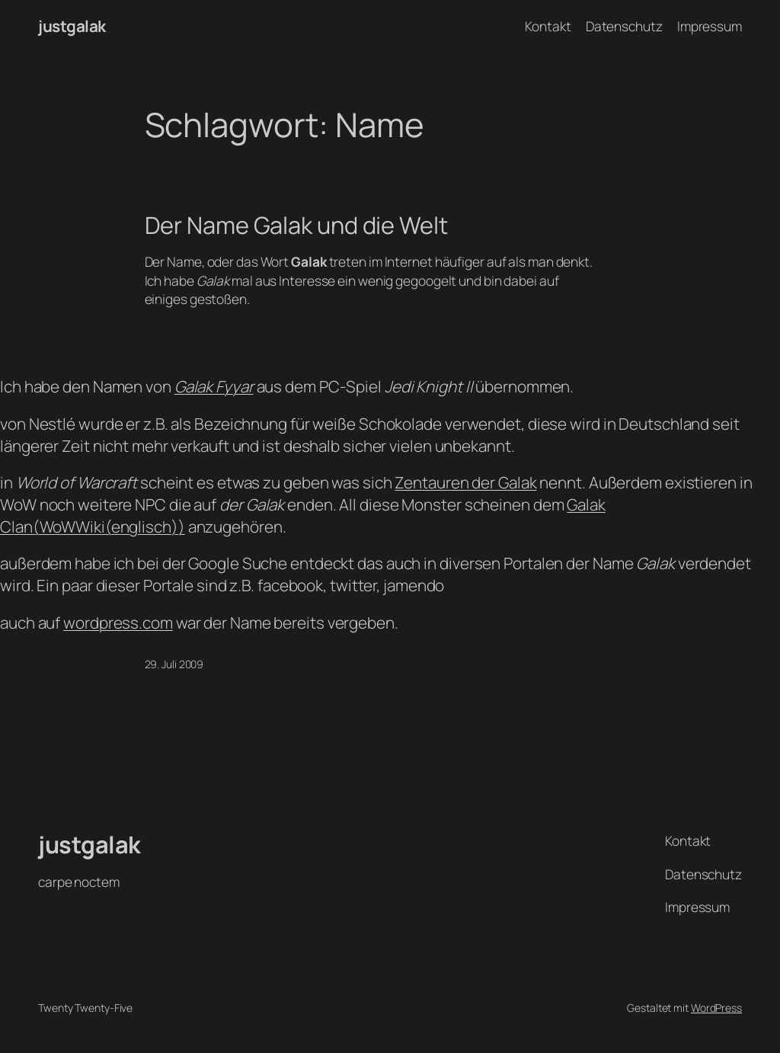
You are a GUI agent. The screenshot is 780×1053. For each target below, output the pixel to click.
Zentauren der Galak (465, 482)
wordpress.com (118, 622)
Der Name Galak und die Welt (296, 225)
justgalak (72, 26)
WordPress (716, 1007)
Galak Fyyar (214, 386)
